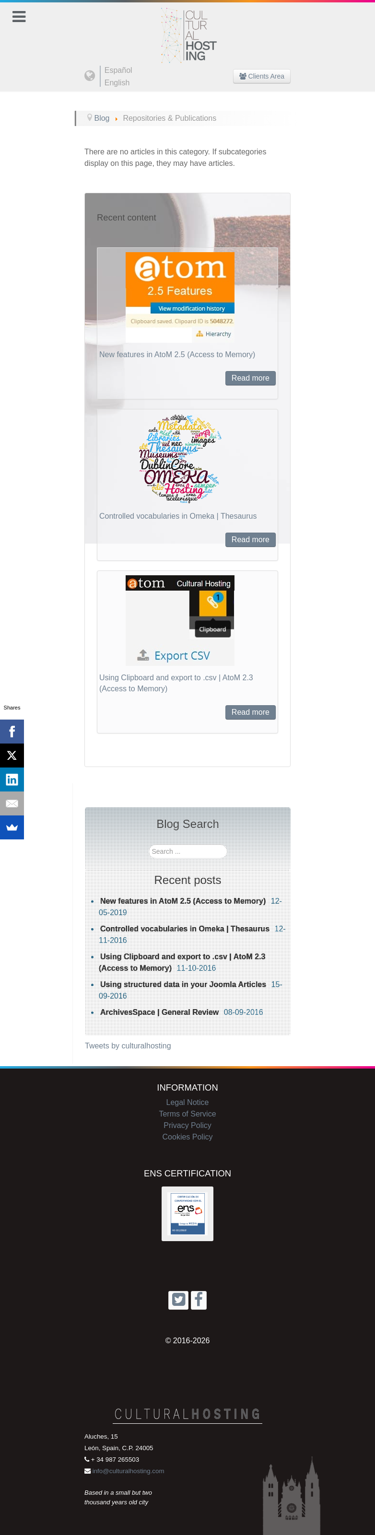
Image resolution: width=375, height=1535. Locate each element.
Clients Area (261, 76)
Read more (251, 378)
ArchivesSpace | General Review (159, 1012)
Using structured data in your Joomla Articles (183, 984)
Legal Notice (187, 1102)
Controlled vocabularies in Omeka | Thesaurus (178, 516)
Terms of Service (187, 1114)
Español (118, 70)
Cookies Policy (188, 1137)
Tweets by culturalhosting (128, 1046)
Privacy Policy (187, 1125)
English (117, 83)
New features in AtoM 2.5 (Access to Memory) (177, 354)
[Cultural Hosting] (187, 29)
